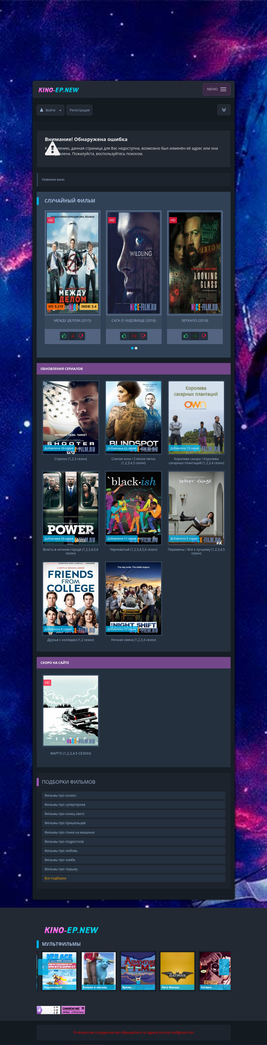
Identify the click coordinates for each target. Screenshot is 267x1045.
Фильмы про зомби (60, 860)
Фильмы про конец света (64, 814)
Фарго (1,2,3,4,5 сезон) (70, 754)
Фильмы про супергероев (65, 805)
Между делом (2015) (72, 320)
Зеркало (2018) (195, 320)
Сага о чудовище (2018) (134, 320)
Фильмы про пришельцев (65, 823)
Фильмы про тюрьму (61, 869)
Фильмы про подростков (64, 842)
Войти (51, 110)
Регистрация (80, 110)
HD (50, 220)
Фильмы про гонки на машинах (70, 832)
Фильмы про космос (61, 796)
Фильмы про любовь (61, 851)
